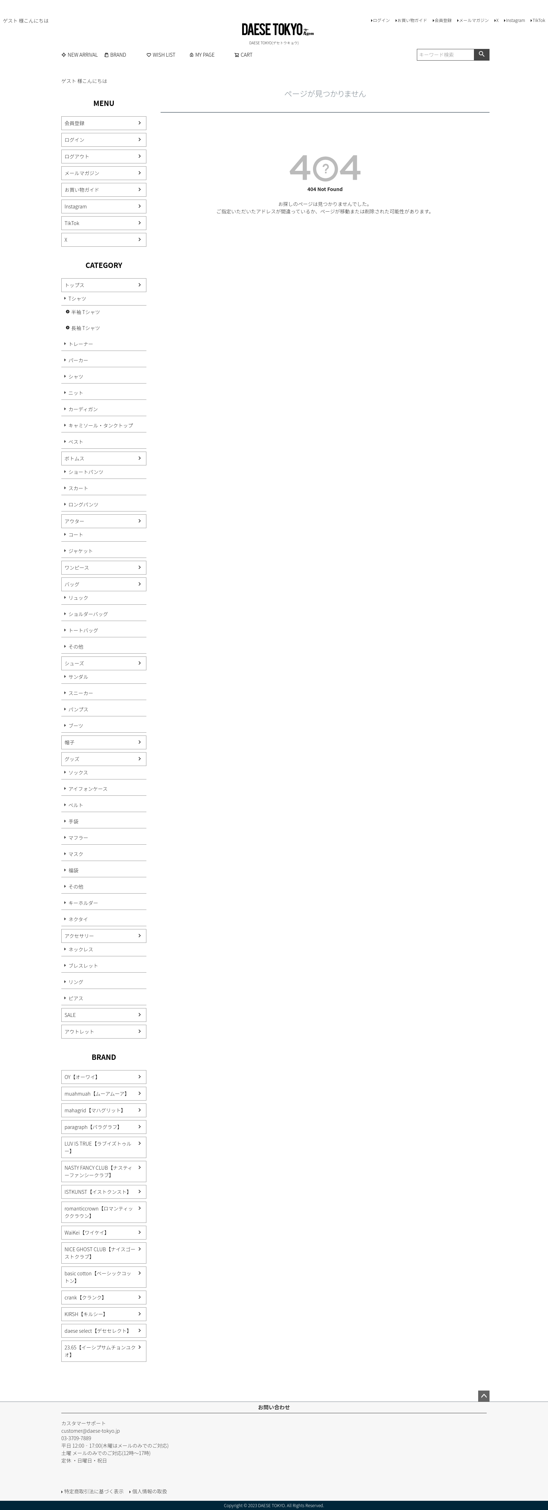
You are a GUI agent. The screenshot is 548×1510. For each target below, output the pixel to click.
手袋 (73, 821)
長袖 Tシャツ (85, 327)
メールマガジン (474, 20)
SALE (70, 1014)
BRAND (115, 54)
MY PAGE (201, 54)
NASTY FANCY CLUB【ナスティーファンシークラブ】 (99, 1171)
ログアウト (77, 156)
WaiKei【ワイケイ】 (87, 1232)
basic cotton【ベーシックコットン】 (98, 1277)
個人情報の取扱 (149, 1491)
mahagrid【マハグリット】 (95, 1110)
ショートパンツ (86, 471)
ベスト (75, 441)
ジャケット (80, 550)
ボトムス (74, 458)
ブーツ (75, 725)
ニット (75, 392)
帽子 (69, 742)
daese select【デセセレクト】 (98, 1330)
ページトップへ (484, 1396)
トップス (74, 285)
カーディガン (83, 409)
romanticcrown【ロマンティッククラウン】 (99, 1212)
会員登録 (443, 20)
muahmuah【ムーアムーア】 (97, 1093)
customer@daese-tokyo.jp (90, 1430)
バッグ (72, 584)
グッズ (72, 758)
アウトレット (79, 1031)
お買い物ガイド (412, 20)
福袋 (73, 870)
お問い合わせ (274, 1407)
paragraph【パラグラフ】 (93, 1126)
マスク (75, 853)
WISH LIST (160, 54)
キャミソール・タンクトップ (100, 425)
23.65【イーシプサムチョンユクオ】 (100, 1351)
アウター (74, 521)
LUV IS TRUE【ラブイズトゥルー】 (98, 1147)
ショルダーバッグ (88, 613)
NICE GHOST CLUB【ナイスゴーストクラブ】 (100, 1253)
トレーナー (80, 343)
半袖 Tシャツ (85, 311)
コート (75, 534)
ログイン (381, 20)
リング (75, 981)
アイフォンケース (88, 788)
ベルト (75, 805)
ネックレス (80, 949)
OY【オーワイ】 (82, 1076)
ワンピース (77, 567)
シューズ (74, 663)
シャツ (75, 376)
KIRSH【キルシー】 (86, 1314)
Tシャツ (77, 298)
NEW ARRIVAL (79, 54)
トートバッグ (83, 630)
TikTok (538, 20)
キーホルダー (83, 902)
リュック (78, 597)
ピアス (75, 998)
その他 (75, 646)
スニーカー (80, 693)
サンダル (78, 676)
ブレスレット (83, 965)
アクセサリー (79, 935)
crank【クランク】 (86, 1297)
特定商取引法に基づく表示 (94, 1491)
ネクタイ (78, 919)
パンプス (78, 709)
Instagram (515, 20)
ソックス (78, 772)
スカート (78, 488)
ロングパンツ (83, 504)
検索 (481, 54)
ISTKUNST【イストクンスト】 (98, 1191)
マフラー (78, 837)
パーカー (78, 360)
